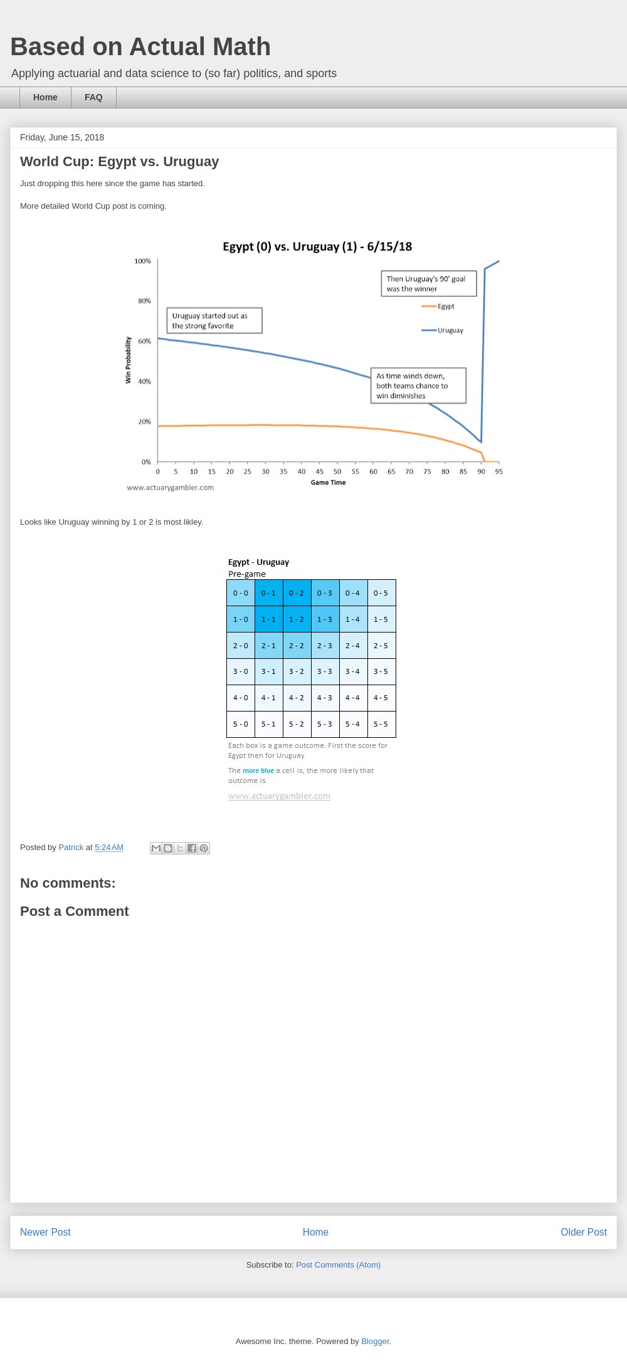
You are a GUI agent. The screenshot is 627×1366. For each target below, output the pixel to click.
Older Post (584, 1232)
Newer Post (45, 1232)
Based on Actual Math (140, 46)
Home (45, 97)
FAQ (94, 97)
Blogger (375, 1341)
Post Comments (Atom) (338, 1264)
